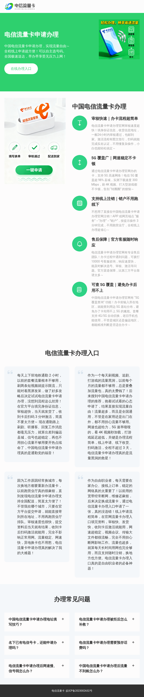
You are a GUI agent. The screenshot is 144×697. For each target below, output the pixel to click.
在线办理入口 (21, 69)
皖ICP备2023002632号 (79, 690)
